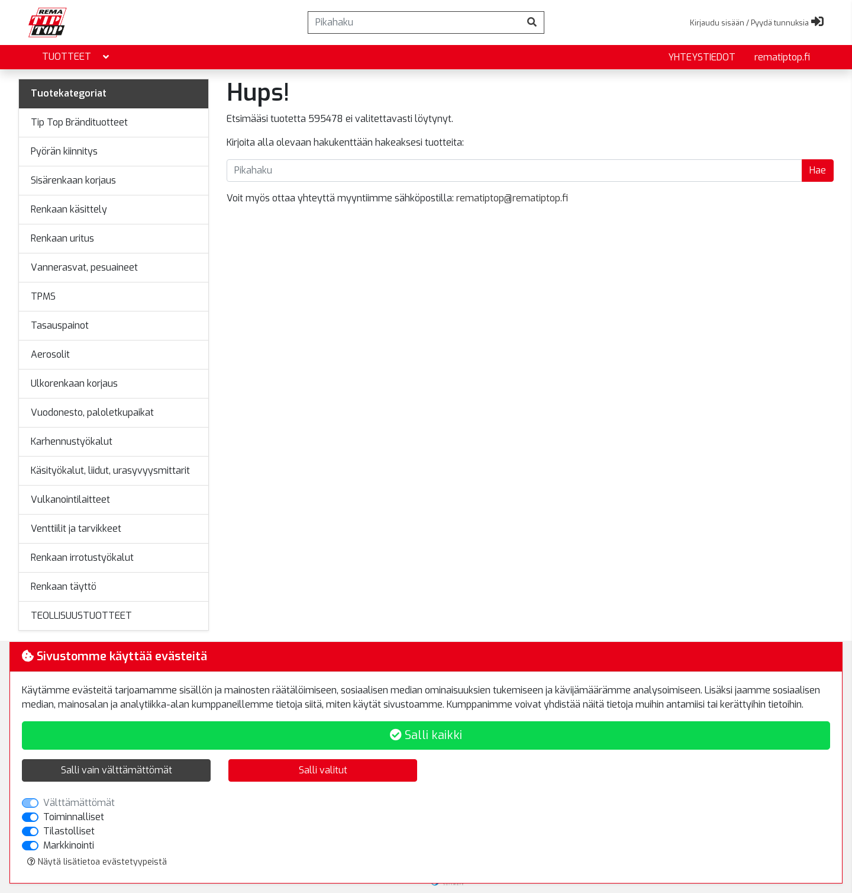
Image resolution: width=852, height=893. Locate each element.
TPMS (43, 296)
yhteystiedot (701, 57)
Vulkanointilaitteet (70, 499)
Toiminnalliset (73, 817)
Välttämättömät (79, 802)
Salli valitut (323, 770)
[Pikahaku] (414, 22)
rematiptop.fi (782, 57)
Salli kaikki (426, 735)
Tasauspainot (60, 325)
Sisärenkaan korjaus (73, 180)
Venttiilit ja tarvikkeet (76, 528)
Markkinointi (68, 845)
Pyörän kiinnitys (64, 151)
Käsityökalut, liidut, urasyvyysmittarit (110, 470)
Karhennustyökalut (71, 441)
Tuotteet (76, 57)
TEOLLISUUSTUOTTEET (81, 615)
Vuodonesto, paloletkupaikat (92, 412)
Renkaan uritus (62, 238)
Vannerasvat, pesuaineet (84, 267)
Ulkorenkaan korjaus (74, 383)
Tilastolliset (69, 831)
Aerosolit (50, 354)
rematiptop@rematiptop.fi (512, 198)
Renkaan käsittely (69, 209)
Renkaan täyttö (63, 586)
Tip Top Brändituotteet (79, 122)
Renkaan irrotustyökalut (82, 557)
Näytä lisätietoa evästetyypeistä (97, 862)
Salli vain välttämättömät (116, 770)
